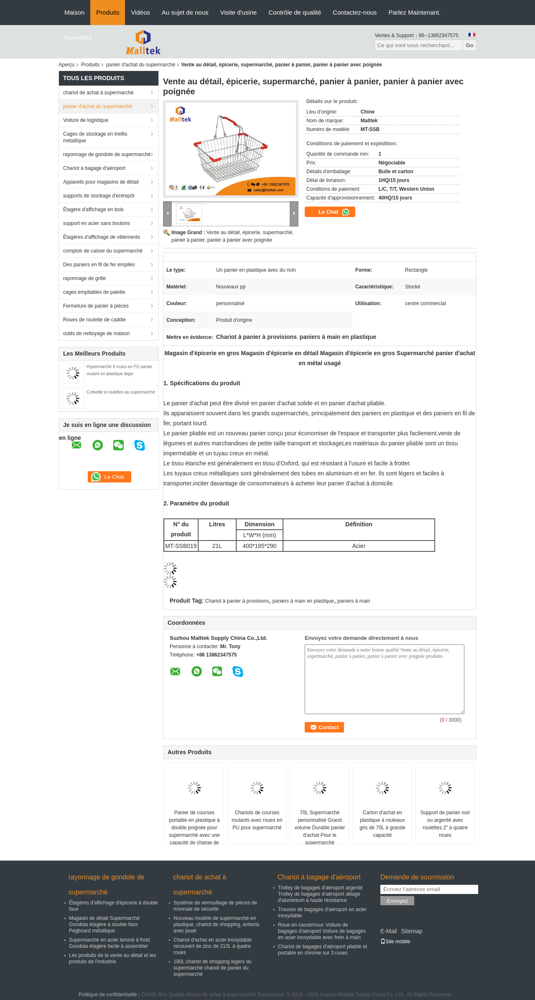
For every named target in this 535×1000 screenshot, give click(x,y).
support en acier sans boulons (96, 223)
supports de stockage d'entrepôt (98, 196)
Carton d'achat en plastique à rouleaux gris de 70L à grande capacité (382, 824)
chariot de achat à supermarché (98, 93)
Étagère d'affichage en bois (93, 209)
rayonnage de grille (84, 278)
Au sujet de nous (185, 12)
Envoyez (397, 901)
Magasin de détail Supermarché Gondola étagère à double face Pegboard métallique (104, 924)
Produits (107, 12)
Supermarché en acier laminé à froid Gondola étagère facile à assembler (109, 943)
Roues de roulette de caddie (94, 320)
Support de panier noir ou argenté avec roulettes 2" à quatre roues (445, 824)
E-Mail (388, 931)
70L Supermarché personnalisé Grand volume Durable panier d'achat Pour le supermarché (320, 828)
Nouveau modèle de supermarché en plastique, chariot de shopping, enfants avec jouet (216, 924)
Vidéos (140, 12)
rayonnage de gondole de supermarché (106, 154)
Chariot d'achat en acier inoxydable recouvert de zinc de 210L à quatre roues (212, 946)
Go (470, 45)
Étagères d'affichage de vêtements (101, 237)
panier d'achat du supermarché (140, 65)
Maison (74, 12)
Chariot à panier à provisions (237, 601)
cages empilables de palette (94, 292)
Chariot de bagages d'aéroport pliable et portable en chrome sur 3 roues (322, 950)
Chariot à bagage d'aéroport (94, 168)
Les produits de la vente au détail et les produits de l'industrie (112, 958)
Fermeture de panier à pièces (96, 306)
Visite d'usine (238, 12)
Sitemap (411, 931)
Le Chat (334, 212)
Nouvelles (78, 37)
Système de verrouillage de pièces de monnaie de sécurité (215, 906)
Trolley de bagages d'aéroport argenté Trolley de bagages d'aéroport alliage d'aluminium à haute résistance (320, 894)
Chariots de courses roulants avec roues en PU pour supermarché (257, 820)
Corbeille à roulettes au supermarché (121, 392)
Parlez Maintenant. (414, 12)
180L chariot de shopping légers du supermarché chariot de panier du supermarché (212, 968)
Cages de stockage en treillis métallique (95, 137)
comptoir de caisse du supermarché (103, 251)
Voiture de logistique (85, 120)
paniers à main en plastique (303, 601)
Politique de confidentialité (108, 994)
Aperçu (66, 65)
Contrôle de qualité (294, 12)
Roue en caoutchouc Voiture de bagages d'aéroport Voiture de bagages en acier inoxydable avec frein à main (322, 931)
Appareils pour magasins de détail (101, 182)
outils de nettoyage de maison (96, 333)
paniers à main (353, 601)
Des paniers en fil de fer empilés (99, 265)
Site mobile (395, 941)
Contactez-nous (355, 12)
